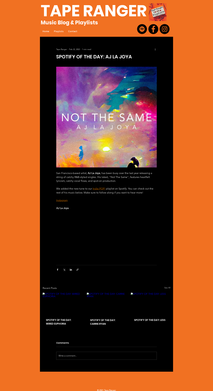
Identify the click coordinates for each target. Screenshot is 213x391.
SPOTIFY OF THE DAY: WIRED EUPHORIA (58, 321)
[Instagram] (165, 29)
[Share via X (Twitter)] (64, 269)
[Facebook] (153, 29)
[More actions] (155, 49)
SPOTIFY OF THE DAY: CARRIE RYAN (102, 322)
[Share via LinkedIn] (71, 269)
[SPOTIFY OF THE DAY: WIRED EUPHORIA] (62, 304)
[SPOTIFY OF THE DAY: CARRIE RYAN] (106, 304)
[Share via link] (77, 269)
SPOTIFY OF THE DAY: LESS (149, 320)
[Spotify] (142, 29)
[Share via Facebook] (57, 269)
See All (167, 287)
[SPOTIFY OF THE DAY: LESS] (150, 304)
